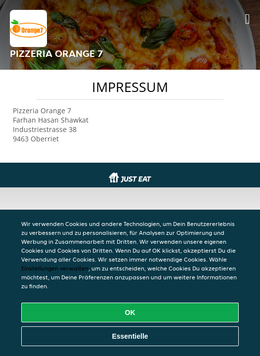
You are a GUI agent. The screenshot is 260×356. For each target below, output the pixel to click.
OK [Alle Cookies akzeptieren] (130, 312)
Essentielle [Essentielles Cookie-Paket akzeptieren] (130, 336)
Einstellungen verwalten (54, 268)
